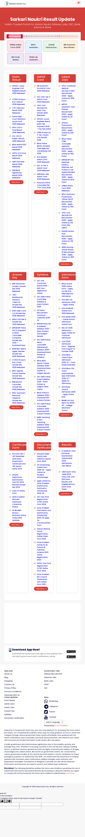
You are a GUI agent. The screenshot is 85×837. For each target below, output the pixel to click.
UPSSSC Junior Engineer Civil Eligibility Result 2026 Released (19, 90)
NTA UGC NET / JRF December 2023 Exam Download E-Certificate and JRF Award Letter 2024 (19, 461)
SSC (45, 688)
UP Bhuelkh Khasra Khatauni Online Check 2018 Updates (19, 515)
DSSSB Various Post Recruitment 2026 (38, 36)
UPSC (46, 684)
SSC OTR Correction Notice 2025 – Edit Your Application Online (43, 287)
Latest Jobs (9, 707)
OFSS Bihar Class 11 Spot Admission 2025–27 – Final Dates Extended (68, 360)
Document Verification (14, 718)
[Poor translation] (8, 801)
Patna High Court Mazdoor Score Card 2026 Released (18, 120)
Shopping (8, 681)
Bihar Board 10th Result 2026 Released (19, 147)
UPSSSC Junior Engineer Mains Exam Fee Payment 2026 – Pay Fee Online (44, 124)
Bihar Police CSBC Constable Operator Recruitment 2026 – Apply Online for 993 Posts (68, 147)
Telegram (51, 706)
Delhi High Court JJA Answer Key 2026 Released (19, 313)
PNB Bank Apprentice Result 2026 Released (17, 174)
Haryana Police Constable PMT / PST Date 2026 (44, 185)
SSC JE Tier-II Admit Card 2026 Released (43, 168)
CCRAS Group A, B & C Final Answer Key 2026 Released (19, 364)
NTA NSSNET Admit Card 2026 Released (43, 159)
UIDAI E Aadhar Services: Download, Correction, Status (18, 502)
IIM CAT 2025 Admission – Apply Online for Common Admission (68, 333)
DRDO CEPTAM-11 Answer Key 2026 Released (19, 321)
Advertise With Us (12, 695)
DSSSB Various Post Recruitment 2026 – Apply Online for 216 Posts (68, 237)
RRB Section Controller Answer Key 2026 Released (18, 386)
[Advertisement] (42, 622)
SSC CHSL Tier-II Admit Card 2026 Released (43, 99)
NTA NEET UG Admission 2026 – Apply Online (69, 302)
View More (17, 182)
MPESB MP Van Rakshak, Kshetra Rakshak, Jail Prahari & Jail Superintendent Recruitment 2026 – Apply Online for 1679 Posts (68, 171)
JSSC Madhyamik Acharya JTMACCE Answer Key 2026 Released (18, 301)
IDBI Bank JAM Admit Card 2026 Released (43, 176)
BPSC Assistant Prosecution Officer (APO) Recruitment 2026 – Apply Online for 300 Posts (68, 201)
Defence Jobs (50, 677)
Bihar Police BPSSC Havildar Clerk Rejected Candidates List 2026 (44, 148)
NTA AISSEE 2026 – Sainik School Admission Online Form (68, 320)
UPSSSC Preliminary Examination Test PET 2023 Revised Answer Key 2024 (19, 481)
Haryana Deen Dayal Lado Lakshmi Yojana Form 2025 (44, 458)
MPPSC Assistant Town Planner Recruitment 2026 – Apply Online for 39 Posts (68, 111)
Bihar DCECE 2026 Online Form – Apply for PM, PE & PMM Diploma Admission (67, 290)
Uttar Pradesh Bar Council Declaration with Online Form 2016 (43, 579)
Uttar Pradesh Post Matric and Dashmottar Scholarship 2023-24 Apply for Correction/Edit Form (44, 517)
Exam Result (9, 700)
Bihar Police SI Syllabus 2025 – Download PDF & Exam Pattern (44, 396)
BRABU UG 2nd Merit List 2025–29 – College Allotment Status (68, 405)
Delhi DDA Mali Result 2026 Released (18, 164)
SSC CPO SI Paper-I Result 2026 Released (18, 138)
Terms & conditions (12, 691)
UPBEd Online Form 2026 (15, 46)
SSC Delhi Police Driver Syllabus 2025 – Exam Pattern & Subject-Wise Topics (43, 383)
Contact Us (9, 684)
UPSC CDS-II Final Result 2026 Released (18, 130)
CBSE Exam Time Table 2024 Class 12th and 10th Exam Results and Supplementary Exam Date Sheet (69, 480)
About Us (8, 674)
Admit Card (9, 704)
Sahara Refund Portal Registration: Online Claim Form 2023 (43, 534)
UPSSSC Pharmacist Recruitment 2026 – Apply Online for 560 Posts (68, 129)
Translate (61, 725)
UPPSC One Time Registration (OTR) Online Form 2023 (44, 567)
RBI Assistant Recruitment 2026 (68, 36)
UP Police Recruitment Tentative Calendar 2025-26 (44, 315)
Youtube (50, 717)
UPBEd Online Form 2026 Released (67, 188)
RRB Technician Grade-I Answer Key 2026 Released (19, 287)
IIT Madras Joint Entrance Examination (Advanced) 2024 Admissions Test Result (69, 458)
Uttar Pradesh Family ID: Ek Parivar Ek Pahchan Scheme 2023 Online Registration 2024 (43, 551)
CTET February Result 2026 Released (18, 110)
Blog (6, 677)
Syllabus (7, 714)
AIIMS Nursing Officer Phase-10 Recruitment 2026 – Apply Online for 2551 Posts (68, 253)
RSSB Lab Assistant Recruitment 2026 (33, 61)
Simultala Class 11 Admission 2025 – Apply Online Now (69, 392)
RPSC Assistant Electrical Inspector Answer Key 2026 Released (18, 398)
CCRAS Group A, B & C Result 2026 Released (19, 101)
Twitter (49, 712)
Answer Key (9, 711)
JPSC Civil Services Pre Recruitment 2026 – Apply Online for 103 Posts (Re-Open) (67, 220)
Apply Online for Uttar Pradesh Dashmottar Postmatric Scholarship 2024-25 (43, 487)
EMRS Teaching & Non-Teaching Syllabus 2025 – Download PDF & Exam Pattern (44, 423)
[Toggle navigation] (79, 3)
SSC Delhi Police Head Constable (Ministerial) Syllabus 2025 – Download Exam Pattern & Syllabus (44, 348)
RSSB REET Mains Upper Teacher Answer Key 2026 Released (19, 352)
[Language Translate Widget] (53, 722)
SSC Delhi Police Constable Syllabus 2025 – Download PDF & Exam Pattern (44, 409)
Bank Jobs (48, 681)
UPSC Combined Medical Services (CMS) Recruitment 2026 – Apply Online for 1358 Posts (69, 93)
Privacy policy (10, 688)
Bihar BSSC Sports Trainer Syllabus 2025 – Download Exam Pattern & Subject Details (44, 367)
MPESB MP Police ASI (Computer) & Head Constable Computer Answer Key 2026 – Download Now (19, 336)
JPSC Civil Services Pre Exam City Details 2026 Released (42, 110)
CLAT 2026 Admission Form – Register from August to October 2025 (68, 346)
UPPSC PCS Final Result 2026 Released (19, 155)
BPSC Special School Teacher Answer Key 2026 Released (18, 375)
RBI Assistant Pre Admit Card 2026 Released (43, 88)
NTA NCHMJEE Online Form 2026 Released (68, 310)
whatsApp (51, 701)
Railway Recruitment (53, 674)
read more (70, 773)
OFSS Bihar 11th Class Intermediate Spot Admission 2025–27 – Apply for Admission (68, 376)
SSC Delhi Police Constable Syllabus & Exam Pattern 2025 (43, 302)
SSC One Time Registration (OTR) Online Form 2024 (43, 501)
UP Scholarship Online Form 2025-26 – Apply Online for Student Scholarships (44, 471)
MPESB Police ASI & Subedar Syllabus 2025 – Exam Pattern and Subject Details (44, 330)
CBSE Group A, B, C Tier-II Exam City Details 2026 (44, 136)
